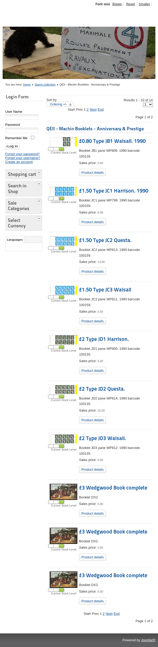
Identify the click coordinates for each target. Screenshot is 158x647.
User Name (13, 112)
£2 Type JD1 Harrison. (104, 339)
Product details (92, 173)
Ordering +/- (58, 104)
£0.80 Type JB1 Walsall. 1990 (112, 141)
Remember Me (16, 138)
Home (27, 84)
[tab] (39, 171)
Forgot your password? (22, 154)
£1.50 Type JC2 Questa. (105, 240)
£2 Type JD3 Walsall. (102, 438)
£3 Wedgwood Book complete (113, 488)
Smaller (144, 4)
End (101, 109)
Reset (130, 4)
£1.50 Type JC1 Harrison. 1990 (113, 191)
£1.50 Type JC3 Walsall (105, 289)
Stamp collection (45, 84)
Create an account (19, 162)
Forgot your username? (22, 158)
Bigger (117, 4)
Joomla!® (148, 640)
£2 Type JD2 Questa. (102, 389)
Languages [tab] (15, 239)
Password (12, 125)
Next (93, 109)
